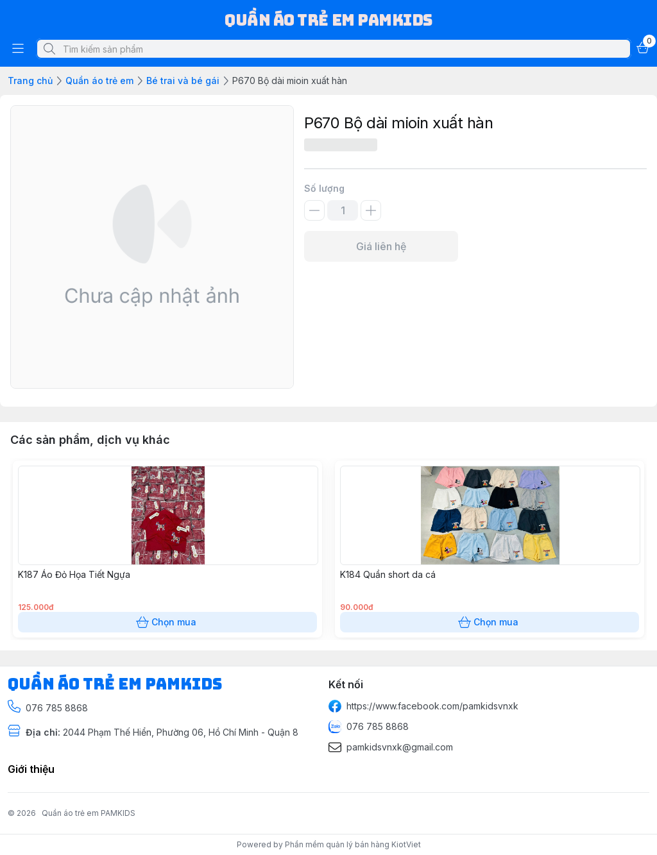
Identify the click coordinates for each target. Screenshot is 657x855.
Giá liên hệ (381, 246)
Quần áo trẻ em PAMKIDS (88, 813)
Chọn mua (167, 622)
